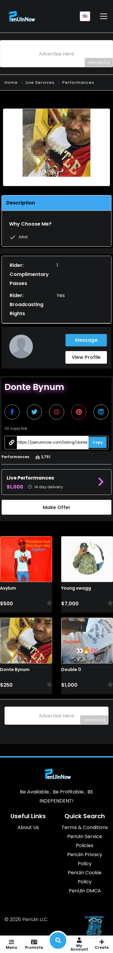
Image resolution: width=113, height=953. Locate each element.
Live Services (40, 82)
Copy (98, 442)
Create (101, 944)
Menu (11, 944)
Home (11, 82)
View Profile (86, 357)
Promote (34, 944)
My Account (79, 944)
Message (86, 340)
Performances (78, 82)
